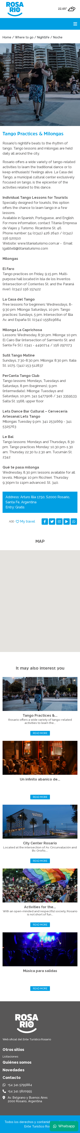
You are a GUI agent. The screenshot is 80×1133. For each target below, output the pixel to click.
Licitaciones (10, 1056)
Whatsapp (64, 1126)
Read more (40, 733)
